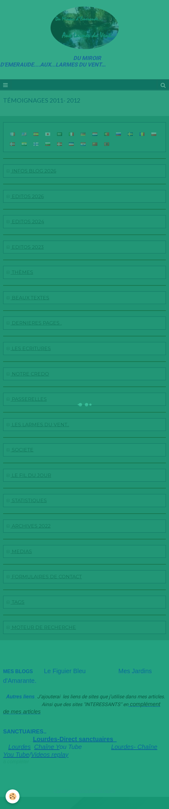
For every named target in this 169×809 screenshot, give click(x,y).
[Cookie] (13, 796)
